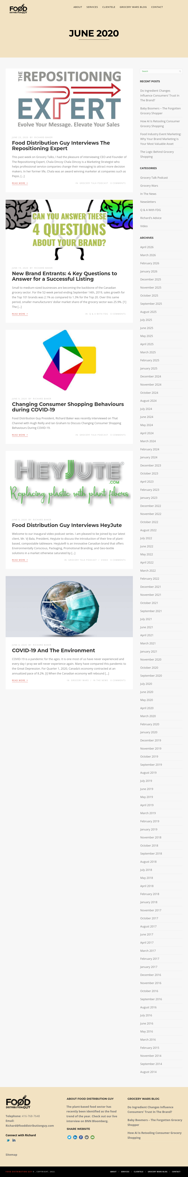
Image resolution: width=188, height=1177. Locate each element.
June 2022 (146, 546)
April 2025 (147, 344)
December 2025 (150, 279)
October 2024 (149, 393)
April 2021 (147, 635)
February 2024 (149, 449)
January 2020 (148, 732)
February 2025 (149, 360)
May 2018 (146, 878)
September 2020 (151, 675)
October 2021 (149, 603)
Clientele (108, 6)
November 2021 (150, 595)
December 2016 (150, 975)
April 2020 (147, 708)
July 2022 (146, 538)
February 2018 (149, 894)
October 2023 (149, 473)
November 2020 (150, 659)
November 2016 (150, 983)
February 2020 (149, 724)
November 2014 (150, 1056)
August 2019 (148, 772)
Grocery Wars (80, 680)
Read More (20, 183)
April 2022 (147, 562)
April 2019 (147, 805)
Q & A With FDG (98, 314)
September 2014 (151, 1064)
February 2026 (149, 263)
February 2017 (149, 959)
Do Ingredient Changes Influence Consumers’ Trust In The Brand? (159, 95)
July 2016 (146, 1015)
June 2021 (146, 627)
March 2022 (148, 570)
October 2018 (149, 845)
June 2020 (146, 692)
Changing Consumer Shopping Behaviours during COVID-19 (68, 407)
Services (92, 6)
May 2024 (146, 425)
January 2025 (148, 368)
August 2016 (148, 1007)
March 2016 (148, 1039)
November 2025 (150, 287)
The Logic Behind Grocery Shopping (157, 154)
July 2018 (146, 870)
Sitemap (11, 1154)
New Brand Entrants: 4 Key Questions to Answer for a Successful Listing (64, 276)
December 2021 (150, 587)
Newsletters (148, 202)
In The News (100, 680)
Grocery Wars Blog (133, 6)
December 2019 (150, 740)
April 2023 (147, 481)
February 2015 (149, 1048)
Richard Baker (43, 137)
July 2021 (146, 619)
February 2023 (149, 490)
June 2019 (146, 789)
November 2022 (150, 514)
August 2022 (148, 530)
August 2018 (148, 862)
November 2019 (150, 748)
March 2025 (148, 352)
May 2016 (146, 1031)
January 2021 (148, 651)
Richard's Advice (151, 218)
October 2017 (149, 918)
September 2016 (151, 999)
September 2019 (151, 764)
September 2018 (151, 853)
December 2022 (150, 506)
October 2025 (149, 295)
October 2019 (149, 756)
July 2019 (146, 781)
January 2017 (148, 967)
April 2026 (147, 247)
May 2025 (146, 336)
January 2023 (148, 498)
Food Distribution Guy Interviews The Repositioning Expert (61, 145)
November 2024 (150, 384)
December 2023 (150, 465)
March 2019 (148, 813)
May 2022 (146, 554)
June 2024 (146, 417)
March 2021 (148, 643)
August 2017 (148, 926)
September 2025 (151, 303)
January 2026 (148, 271)
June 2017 (146, 934)
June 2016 (146, 1023)
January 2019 (148, 829)
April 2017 (147, 942)
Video (104, 560)
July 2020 (146, 684)
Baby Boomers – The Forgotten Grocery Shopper (160, 110)
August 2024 (148, 401)
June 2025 (146, 328)
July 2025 (146, 320)
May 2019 (146, 797)
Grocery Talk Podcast (94, 183)
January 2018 (148, 902)
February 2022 (149, 578)
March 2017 (148, 951)
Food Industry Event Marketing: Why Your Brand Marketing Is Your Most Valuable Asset (160, 138)
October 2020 (149, 667)
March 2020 (148, 716)
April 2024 (147, 433)
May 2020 (146, 700)
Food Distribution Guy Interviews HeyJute (67, 525)
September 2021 (151, 611)
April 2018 (147, 886)
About (77, 6)
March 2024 (148, 441)
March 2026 (148, 255)
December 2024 (150, 376)
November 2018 (150, 837)
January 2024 (148, 457)
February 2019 (149, 821)
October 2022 (149, 522)
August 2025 (148, 312)
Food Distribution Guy (19, 1172)
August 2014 (148, 1072)
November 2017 (150, 910)
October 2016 (149, 991)
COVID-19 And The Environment (53, 650)
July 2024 (146, 409)
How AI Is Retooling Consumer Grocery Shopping (160, 123)
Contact (157, 6)
